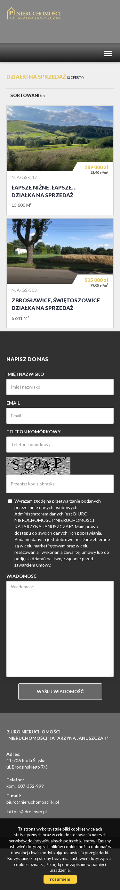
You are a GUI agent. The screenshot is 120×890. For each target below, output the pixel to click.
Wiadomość (21, 576)
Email (13, 403)
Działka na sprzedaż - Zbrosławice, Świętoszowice (60, 273)
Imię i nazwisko (25, 374)
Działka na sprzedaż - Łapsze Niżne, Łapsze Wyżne (60, 160)
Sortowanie (27, 95)
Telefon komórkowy (33, 431)
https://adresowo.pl (27, 811)
